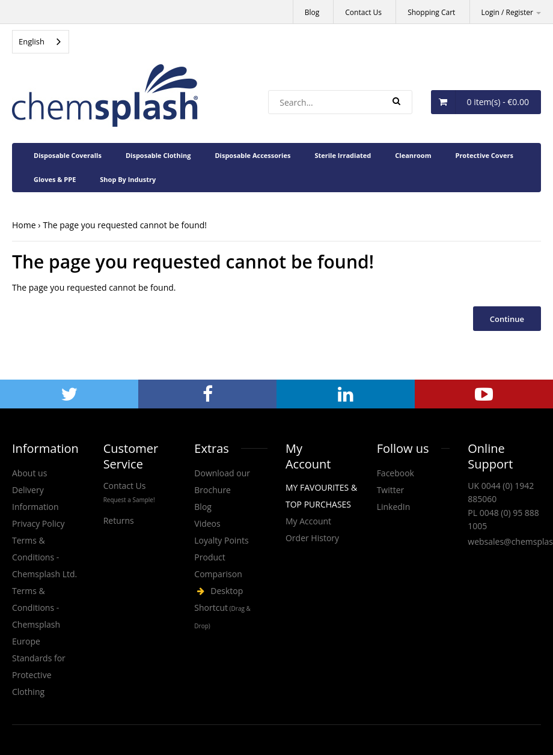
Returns (118, 520)
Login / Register (511, 12)
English (31, 41)
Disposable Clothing (158, 155)
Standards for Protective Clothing (39, 674)
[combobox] (40, 41)
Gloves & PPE (55, 179)
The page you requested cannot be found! (125, 225)
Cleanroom (413, 155)
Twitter (391, 490)
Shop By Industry (128, 179)
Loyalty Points (221, 540)
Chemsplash (230, 608)
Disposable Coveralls (68, 155)
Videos (207, 523)
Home (24, 225)
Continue (507, 319)
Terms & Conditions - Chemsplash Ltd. (44, 557)
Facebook (395, 473)
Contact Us (363, 12)
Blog (312, 12)
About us (29, 473)
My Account (308, 521)
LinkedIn (394, 506)
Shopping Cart (431, 12)
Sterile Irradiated (342, 155)
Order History (312, 538)
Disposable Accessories (252, 155)
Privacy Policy (38, 523)
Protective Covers (484, 155)
